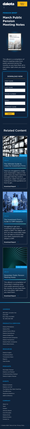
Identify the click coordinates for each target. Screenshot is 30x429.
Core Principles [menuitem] (7, 412)
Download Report (11, 186)
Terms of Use (13, 425)
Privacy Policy (20, 425)
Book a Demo (22, 4)
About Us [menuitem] (5, 404)
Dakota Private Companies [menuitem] (10, 337)
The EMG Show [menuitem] (7, 391)
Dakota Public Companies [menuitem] (10, 342)
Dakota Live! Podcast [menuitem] (9, 372)
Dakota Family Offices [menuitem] (9, 331)
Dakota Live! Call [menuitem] (7, 387)
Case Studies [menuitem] (6, 361)
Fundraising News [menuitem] (8, 354)
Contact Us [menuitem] (6, 419)
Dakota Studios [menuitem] (7, 417)
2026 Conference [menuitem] (7, 395)
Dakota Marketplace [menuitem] (8, 327)
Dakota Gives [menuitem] (6, 415)
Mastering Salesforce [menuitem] (8, 393)
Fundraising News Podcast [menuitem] (10, 374)
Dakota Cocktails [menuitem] (7, 385)
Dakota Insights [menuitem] (7, 352)
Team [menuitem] (4, 406)
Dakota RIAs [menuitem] (6, 329)
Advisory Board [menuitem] (7, 410)
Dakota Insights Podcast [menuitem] (9, 376)
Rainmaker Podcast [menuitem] (8, 369)
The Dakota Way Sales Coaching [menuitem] (12, 389)
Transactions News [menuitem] (8, 357)
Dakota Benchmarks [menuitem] (8, 344)
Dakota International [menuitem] (8, 333)
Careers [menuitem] (5, 408)
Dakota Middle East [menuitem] (8, 335)
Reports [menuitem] (5, 359)
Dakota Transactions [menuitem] (8, 339)
